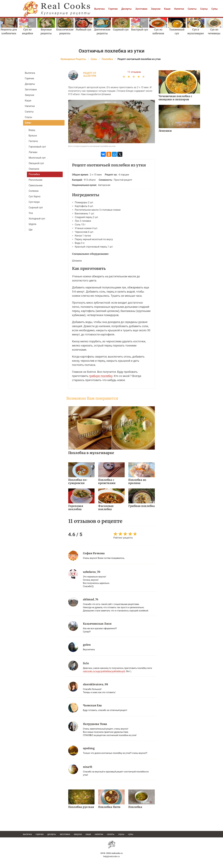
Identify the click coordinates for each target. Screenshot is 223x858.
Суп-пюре (34, 202)
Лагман (33, 152)
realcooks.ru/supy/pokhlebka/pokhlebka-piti (104, 671)
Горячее (113, 8)
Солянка (34, 190)
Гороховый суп (37, 146)
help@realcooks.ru (111, 856)
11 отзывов (134, 72)
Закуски (155, 8)
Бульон (33, 135)
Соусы (204, 8)
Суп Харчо (35, 196)
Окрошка (34, 168)
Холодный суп (37, 218)
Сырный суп (36, 207)
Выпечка (99, 8)
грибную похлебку (100, 376)
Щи (31, 229)
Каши (167, 8)
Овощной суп (36, 163)
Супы (214, 8)
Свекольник (36, 185)
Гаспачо (33, 141)
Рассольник (36, 179)
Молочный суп (37, 157)
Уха (31, 213)
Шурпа (32, 224)
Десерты (126, 8)
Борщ (32, 130)
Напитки (179, 8)
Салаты (192, 8)
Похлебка (34, 174)
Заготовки (141, 8)
